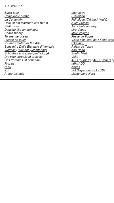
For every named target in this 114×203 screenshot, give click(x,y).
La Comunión (14, 19)
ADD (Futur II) (81, 60)
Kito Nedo (78, 50)
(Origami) (77, 43)
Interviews (78, 12)
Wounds (10, 50)
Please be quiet (15, 39)
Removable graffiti (17, 16)
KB (7, 70)
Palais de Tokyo (82, 46)
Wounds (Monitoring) (32, 50)
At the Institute (14, 73)
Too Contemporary (84, 26)
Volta (74, 56)
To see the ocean (16, 36)
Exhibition (78, 16)
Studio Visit (79, 53)
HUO (8, 67)
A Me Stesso (80, 23)
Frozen (9, 63)
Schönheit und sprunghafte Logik (27, 53)
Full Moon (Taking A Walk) (89, 19)
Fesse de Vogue (82, 36)
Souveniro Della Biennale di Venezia (29, 46)
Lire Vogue (78, 29)
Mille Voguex (80, 33)
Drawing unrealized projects (24, 56)
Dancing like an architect (21, 29)
